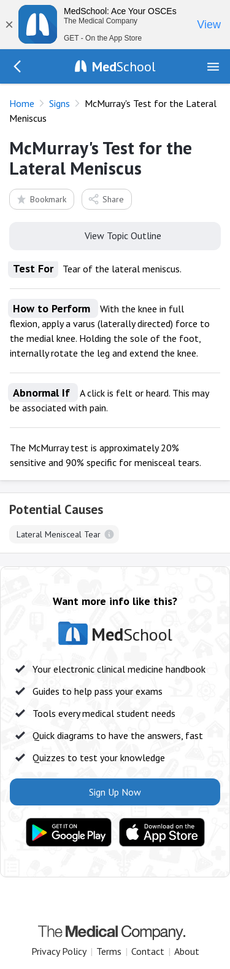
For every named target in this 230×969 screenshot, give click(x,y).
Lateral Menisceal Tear (59, 534)
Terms (108, 951)
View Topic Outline (115, 235)
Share (106, 198)
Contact (147, 951)
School (124, 66)
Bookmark (40, 198)
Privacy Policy (58, 951)
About (186, 951)
